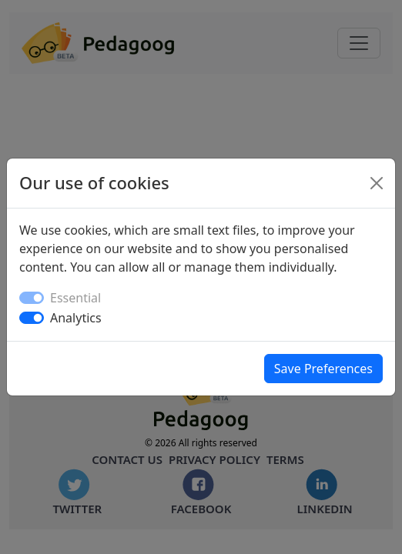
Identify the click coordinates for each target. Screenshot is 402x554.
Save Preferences (323, 368)
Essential (75, 297)
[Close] (376, 183)
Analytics (76, 317)
